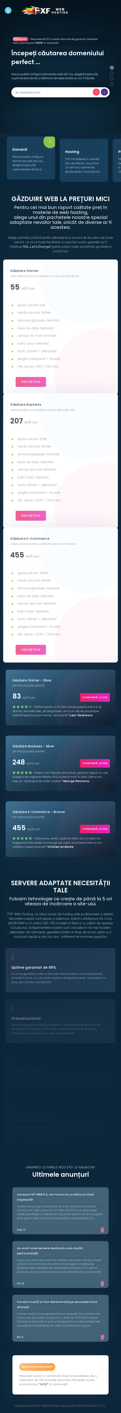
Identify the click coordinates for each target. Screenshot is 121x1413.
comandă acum (94, 697)
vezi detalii (32, 379)
